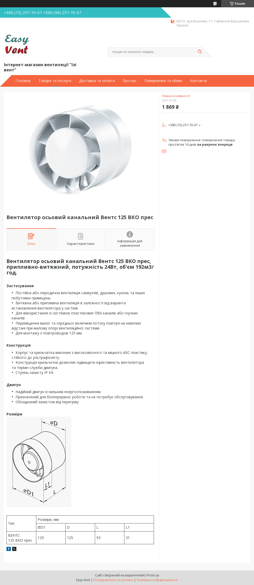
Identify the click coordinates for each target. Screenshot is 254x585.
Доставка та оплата (97, 81)
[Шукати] (199, 52)
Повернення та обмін (163, 81)
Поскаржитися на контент (113, 580)
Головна (23, 81)
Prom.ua (153, 575)
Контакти (198, 81)
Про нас (130, 81)
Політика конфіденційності (157, 580)
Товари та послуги (54, 81)
